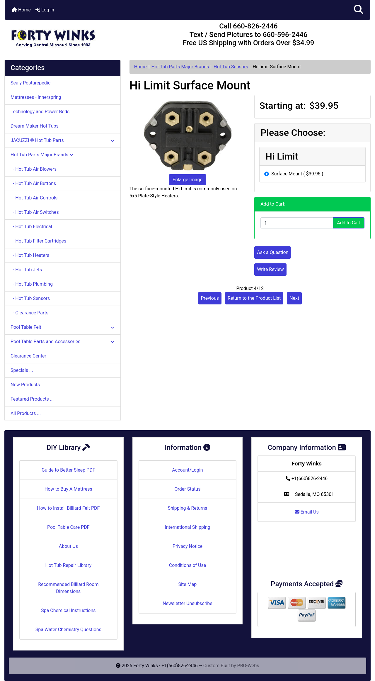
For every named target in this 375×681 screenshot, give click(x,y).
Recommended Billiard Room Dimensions (68, 588)
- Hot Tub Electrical (31, 226)
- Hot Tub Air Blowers (34, 169)
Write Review (270, 269)
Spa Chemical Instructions (68, 610)
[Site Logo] (65, 35)
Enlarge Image (187, 179)
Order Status (188, 489)
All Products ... (26, 413)
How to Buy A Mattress (68, 489)
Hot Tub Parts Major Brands (180, 67)
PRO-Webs (248, 665)
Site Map (187, 584)
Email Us (307, 512)
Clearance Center (28, 356)
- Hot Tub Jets (26, 269)
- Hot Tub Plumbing (32, 284)
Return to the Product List (254, 298)
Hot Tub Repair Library (68, 565)
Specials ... (22, 370)
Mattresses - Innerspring (36, 97)
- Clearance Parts (29, 313)
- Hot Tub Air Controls (34, 198)
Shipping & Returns (187, 508)
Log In (44, 10)
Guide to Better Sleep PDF (68, 470)
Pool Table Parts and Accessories (63, 341)
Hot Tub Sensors (231, 67)
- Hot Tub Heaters (30, 255)
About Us (68, 546)
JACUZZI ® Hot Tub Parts (63, 140)
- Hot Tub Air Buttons (33, 183)
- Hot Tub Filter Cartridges (38, 241)
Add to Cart (349, 223)
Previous (210, 298)
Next (294, 298)
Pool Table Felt (63, 327)
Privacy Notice (187, 546)
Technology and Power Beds (40, 111)
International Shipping (187, 527)
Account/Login (187, 470)
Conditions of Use (187, 565)
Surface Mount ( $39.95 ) (297, 174)
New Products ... (28, 384)
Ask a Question (272, 252)
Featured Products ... (32, 399)
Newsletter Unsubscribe (187, 603)
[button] (359, 9)
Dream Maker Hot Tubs (35, 126)
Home (21, 10)
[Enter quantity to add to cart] (296, 222)
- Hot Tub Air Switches (35, 212)
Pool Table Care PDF (68, 527)
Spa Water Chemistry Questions (68, 629)
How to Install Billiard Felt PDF (68, 508)
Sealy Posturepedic (30, 83)
